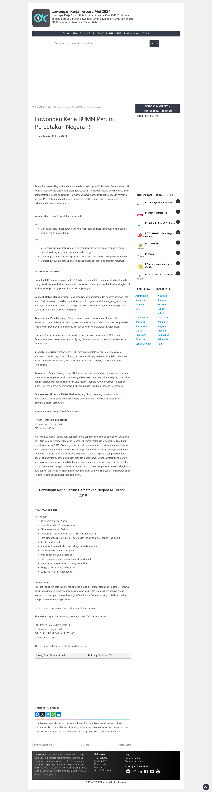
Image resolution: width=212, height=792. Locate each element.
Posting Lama (125, 745)
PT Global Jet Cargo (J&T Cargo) (160, 223)
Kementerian (141, 317)
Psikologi (140, 339)
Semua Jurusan (143, 343)
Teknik (161, 343)
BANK (101, 33)
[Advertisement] (106, 74)
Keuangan (140, 322)
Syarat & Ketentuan (103, 770)
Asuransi (162, 300)
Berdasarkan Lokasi (157, 106)
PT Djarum (150, 254)
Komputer (163, 322)
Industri (161, 313)
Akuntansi (163, 295)
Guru (137, 309)
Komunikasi (141, 326)
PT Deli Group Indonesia (156, 213)
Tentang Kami (100, 758)
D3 (88, 33)
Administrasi (141, 295)
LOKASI (146, 33)
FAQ (127, 755)
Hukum (161, 309)
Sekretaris (163, 339)
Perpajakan (163, 335)
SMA (75, 33)
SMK (82, 33)
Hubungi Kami (100, 761)
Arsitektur (140, 300)
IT (136, 313)
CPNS (118, 33)
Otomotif (162, 330)
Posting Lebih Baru (43, 745)
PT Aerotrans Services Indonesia (160, 274)
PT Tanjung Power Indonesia (158, 202)
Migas (138, 330)
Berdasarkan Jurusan (158, 111)
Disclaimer (99, 767)
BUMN (109, 33)
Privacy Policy (100, 764)
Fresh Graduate (131, 33)
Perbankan (140, 335)
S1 (94, 33)
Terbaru (66, 33)
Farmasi (162, 304)
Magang (162, 326)
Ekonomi (139, 304)
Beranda (85, 745)
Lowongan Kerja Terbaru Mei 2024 (81, 11)
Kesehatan (163, 317)
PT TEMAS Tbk (152, 244)
